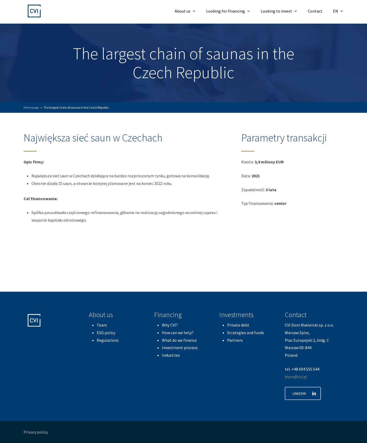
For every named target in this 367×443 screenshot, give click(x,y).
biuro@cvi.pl (296, 376)
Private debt (238, 325)
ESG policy (106, 332)
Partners (235, 340)
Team (102, 325)
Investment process (180, 347)
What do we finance (179, 340)
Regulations (108, 340)
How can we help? (178, 332)
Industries (171, 355)
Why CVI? (170, 325)
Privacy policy (36, 432)
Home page (31, 107)
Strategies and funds (245, 332)
